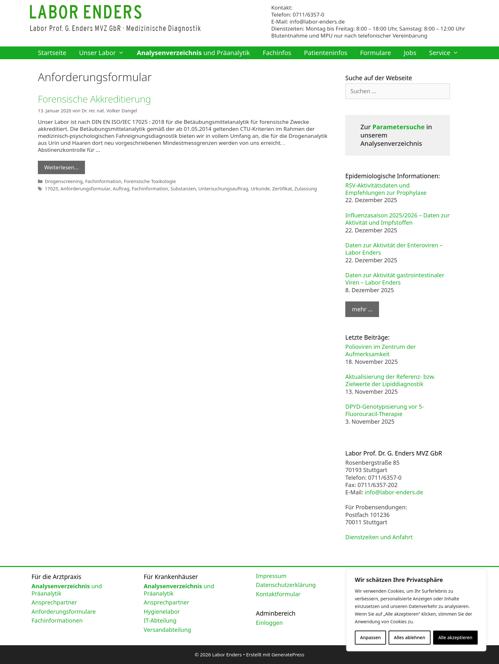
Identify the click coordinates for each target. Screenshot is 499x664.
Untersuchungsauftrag (219, 188)
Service (447, 52)
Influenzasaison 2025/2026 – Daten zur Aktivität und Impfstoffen (397, 218)
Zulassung (301, 188)
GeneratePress (287, 654)
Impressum (271, 576)
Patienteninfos (325, 52)
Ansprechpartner (54, 602)
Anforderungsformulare (64, 611)
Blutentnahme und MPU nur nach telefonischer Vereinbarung (349, 35)
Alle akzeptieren (455, 637)
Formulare (375, 52)
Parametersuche (398, 127)
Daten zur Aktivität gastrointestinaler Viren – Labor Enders (394, 278)
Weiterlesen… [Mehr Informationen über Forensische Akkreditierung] (61, 167)
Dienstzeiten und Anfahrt (379, 537)
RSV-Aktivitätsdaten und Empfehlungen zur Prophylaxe (385, 188)
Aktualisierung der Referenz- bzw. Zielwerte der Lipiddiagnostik (390, 380)
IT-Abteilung (160, 620)
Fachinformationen (57, 620)
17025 (51, 188)
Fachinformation (102, 181)
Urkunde (256, 188)
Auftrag (119, 188)
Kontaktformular (278, 594)
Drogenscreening (63, 181)
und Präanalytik (193, 52)
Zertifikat (277, 188)
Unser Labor (104, 52)
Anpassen (370, 637)
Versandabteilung (167, 629)
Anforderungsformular (84, 188)
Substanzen (180, 188)
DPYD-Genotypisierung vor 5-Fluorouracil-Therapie (384, 410)
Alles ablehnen (409, 637)
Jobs (410, 52)
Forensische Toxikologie (148, 181)
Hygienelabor (162, 611)
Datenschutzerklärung (286, 585)
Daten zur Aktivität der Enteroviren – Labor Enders (394, 248)
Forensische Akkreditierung (95, 98)
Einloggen (269, 622)
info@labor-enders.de (317, 21)
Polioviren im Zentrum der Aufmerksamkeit (380, 350)
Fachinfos (277, 52)
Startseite (52, 52)
